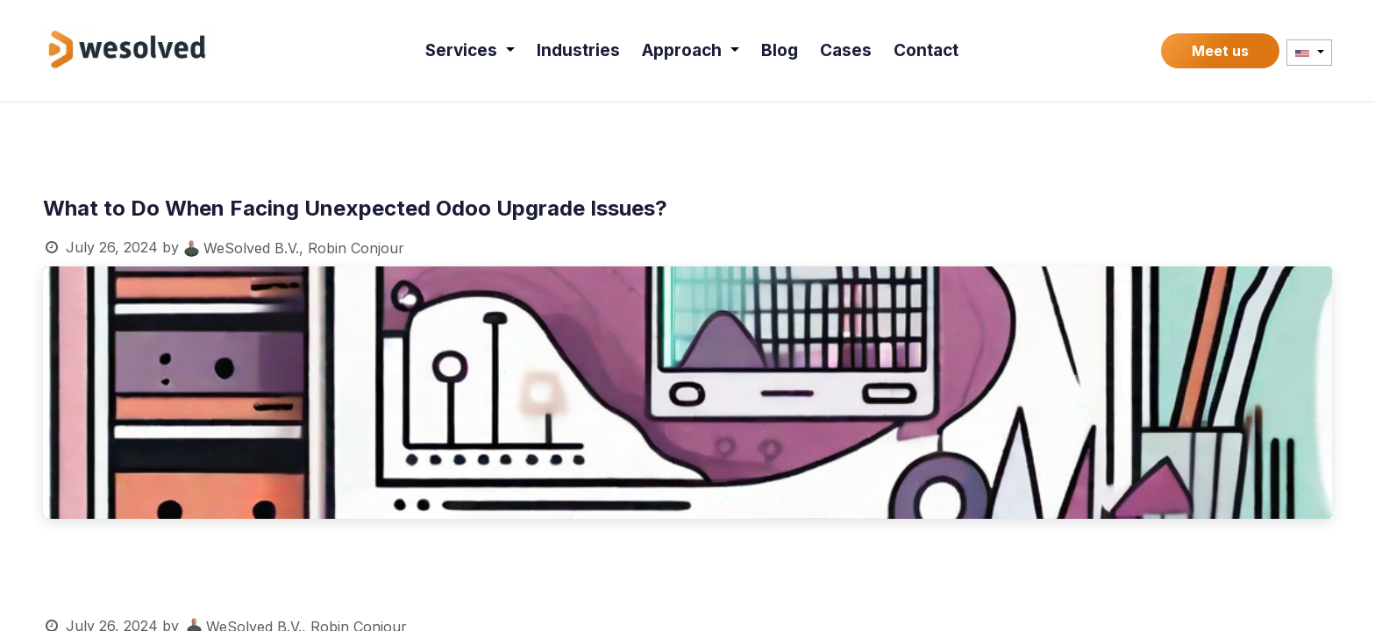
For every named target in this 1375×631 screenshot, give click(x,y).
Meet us (1220, 51)
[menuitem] (471, 50)
